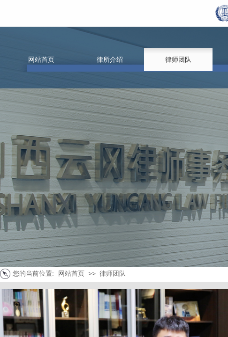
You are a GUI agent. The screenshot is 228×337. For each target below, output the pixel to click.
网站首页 (71, 273)
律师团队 (112, 273)
